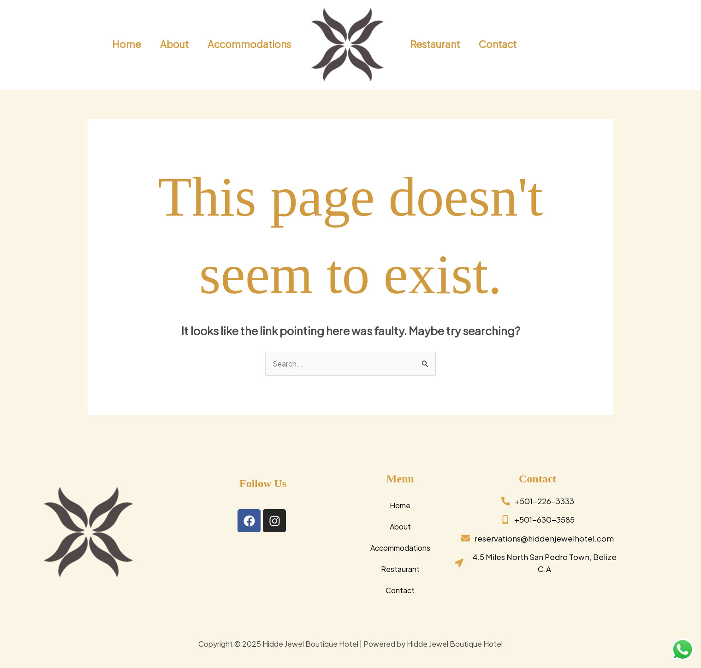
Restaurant (400, 569)
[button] (639, 44)
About (400, 526)
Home (400, 505)
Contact (400, 590)
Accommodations (400, 548)
